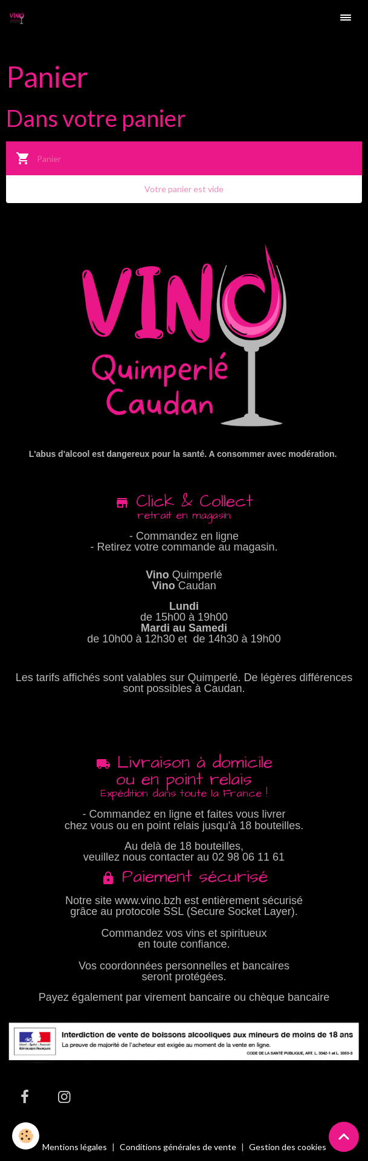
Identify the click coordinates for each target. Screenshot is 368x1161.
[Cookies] (25, 1136)
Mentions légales (74, 1147)
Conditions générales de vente (178, 1147)
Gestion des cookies (287, 1147)
